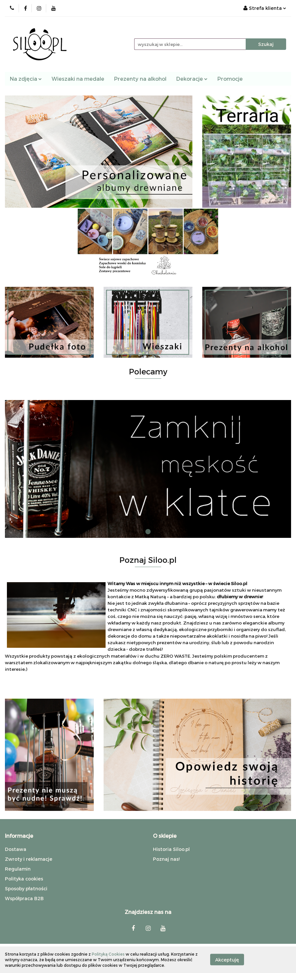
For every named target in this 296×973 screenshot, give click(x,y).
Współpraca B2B (24, 898)
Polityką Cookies (108, 954)
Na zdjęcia (26, 78)
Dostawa (15, 849)
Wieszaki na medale (78, 78)
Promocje (230, 78)
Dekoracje (192, 78)
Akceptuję (227, 959)
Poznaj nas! (166, 859)
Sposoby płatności (26, 888)
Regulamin (18, 869)
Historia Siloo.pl (171, 849)
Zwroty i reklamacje (28, 859)
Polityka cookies (24, 878)
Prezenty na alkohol (140, 78)
